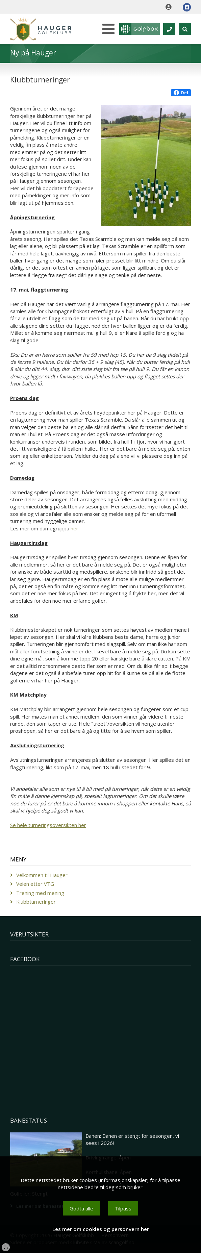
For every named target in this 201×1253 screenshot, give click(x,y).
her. (76, 528)
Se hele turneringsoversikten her (48, 825)
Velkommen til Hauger (42, 875)
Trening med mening (40, 892)
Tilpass (123, 1208)
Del (181, 93)
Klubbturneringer (36, 901)
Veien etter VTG (35, 883)
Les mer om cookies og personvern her (100, 1229)
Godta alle (81, 1208)
